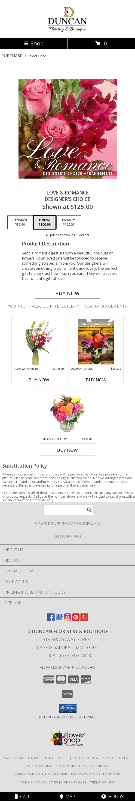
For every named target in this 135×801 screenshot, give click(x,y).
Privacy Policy (34, 782)
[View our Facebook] (51, 619)
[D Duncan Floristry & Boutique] (67, 31)
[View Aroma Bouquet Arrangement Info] (96, 342)
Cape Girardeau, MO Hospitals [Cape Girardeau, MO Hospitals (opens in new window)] (100, 758)
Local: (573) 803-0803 (67, 655)
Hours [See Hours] (112, 796)
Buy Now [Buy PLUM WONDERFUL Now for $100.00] (38, 380)
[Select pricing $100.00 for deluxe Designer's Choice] (44, 222)
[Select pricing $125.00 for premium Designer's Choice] (69, 222)
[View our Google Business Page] (59, 619)
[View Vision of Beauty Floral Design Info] (67, 412)
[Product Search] (68, 510)
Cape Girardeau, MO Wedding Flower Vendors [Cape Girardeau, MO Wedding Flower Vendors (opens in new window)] (67, 766)
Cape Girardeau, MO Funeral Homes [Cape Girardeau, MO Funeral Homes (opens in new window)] (36, 758)
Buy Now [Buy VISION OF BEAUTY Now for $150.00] (67, 450)
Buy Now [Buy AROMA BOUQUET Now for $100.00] (96, 380)
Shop (33, 43)
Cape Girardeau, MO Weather (41, 774)
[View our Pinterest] (76, 619)
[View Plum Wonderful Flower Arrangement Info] (39, 342)
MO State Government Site (95, 774)
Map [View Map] (67, 796)
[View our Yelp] (84, 619)
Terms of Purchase (68, 782)
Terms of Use (102, 782)
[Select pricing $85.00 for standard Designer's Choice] (20, 222)
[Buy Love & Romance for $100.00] (67, 293)
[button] (68, 708)
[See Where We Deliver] (67, 536)
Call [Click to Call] (22, 796)
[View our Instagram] (67, 619)
